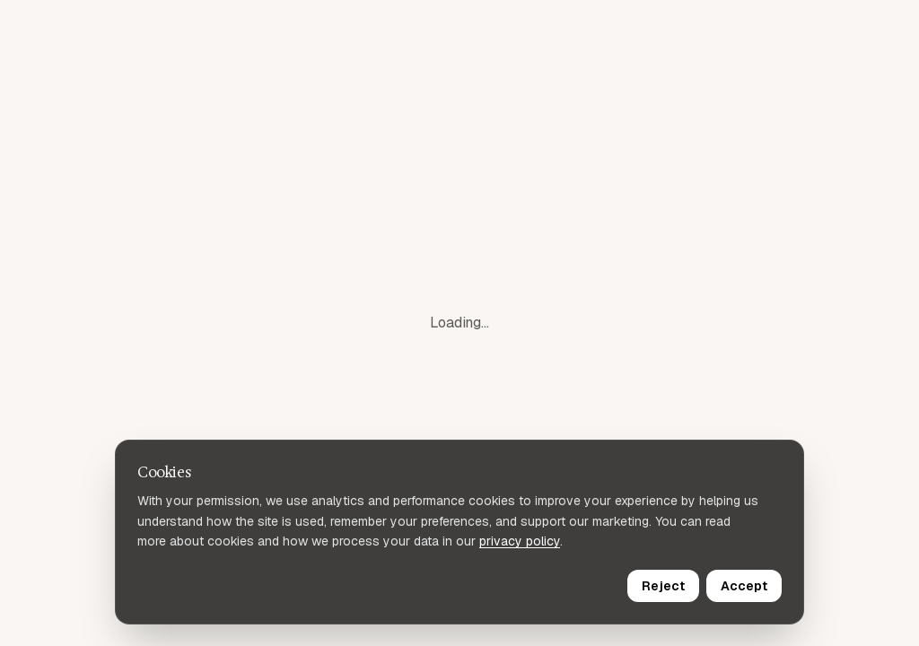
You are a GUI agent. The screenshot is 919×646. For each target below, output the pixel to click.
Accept (744, 586)
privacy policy (519, 541)
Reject (663, 586)
